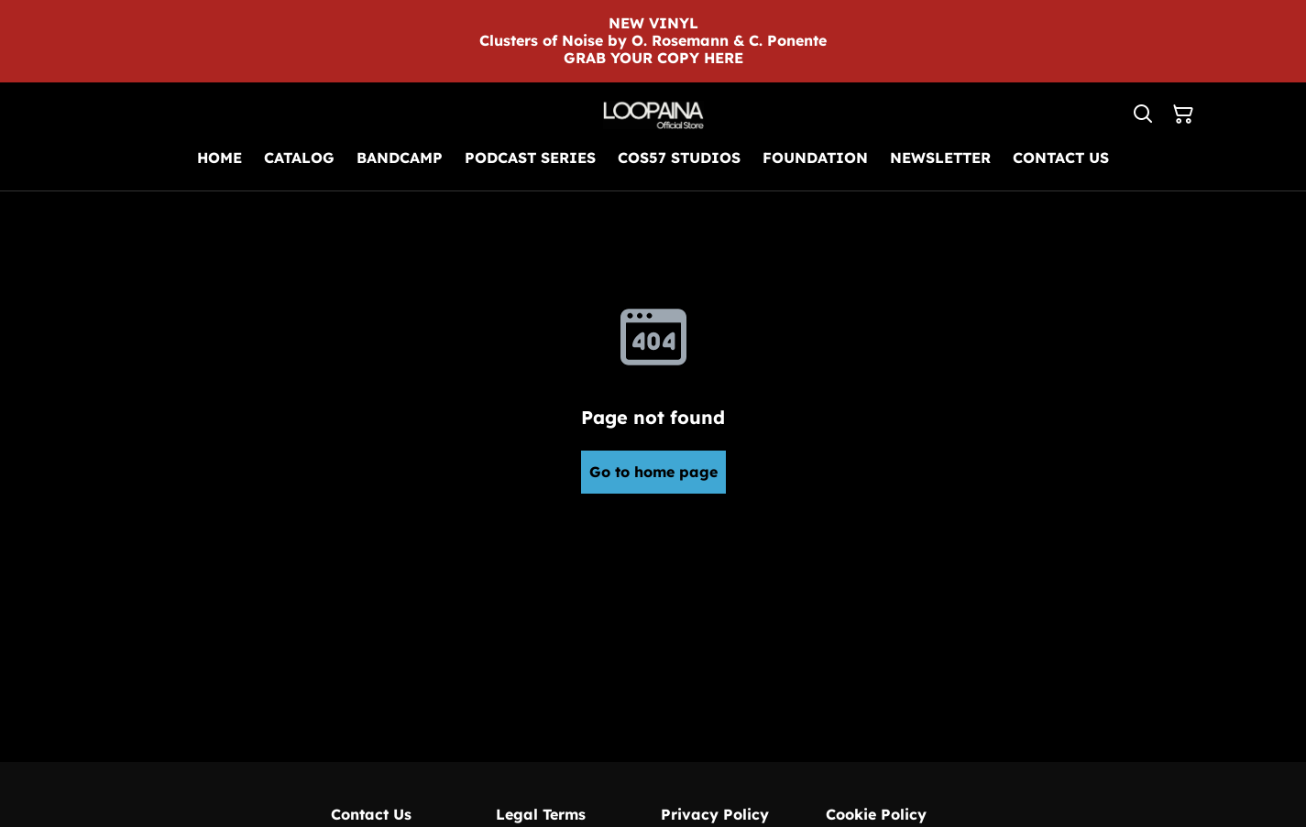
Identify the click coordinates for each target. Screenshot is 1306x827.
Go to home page (653, 471)
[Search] (1143, 114)
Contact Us (371, 814)
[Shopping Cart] (1183, 114)
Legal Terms (541, 814)
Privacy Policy (715, 814)
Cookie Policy (876, 814)
